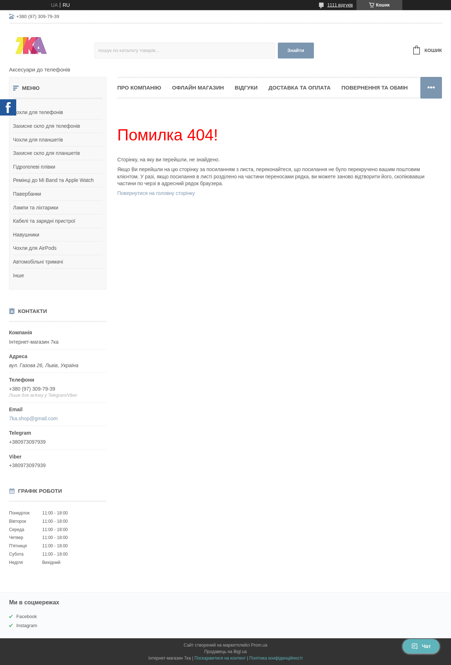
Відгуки (246, 87)
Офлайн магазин (198, 87)
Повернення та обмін (374, 87)
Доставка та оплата (299, 87)
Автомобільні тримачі (38, 262)
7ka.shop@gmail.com (33, 418)
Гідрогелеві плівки (34, 167)
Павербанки (27, 194)
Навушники (26, 235)
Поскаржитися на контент (220, 658)
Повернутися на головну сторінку (156, 193)
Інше (18, 275)
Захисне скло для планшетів (46, 153)
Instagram (26, 625)
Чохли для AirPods (35, 248)
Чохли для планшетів (38, 140)
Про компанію (139, 87)
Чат (421, 646)
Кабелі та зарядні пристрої (44, 221)
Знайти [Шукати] (295, 50)
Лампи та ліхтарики (35, 207)
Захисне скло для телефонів (46, 126)
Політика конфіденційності (276, 658)
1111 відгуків (340, 5)
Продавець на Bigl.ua (225, 651)
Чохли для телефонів (38, 112)
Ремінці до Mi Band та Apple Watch (53, 180)
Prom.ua (259, 645)
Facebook (26, 616)
